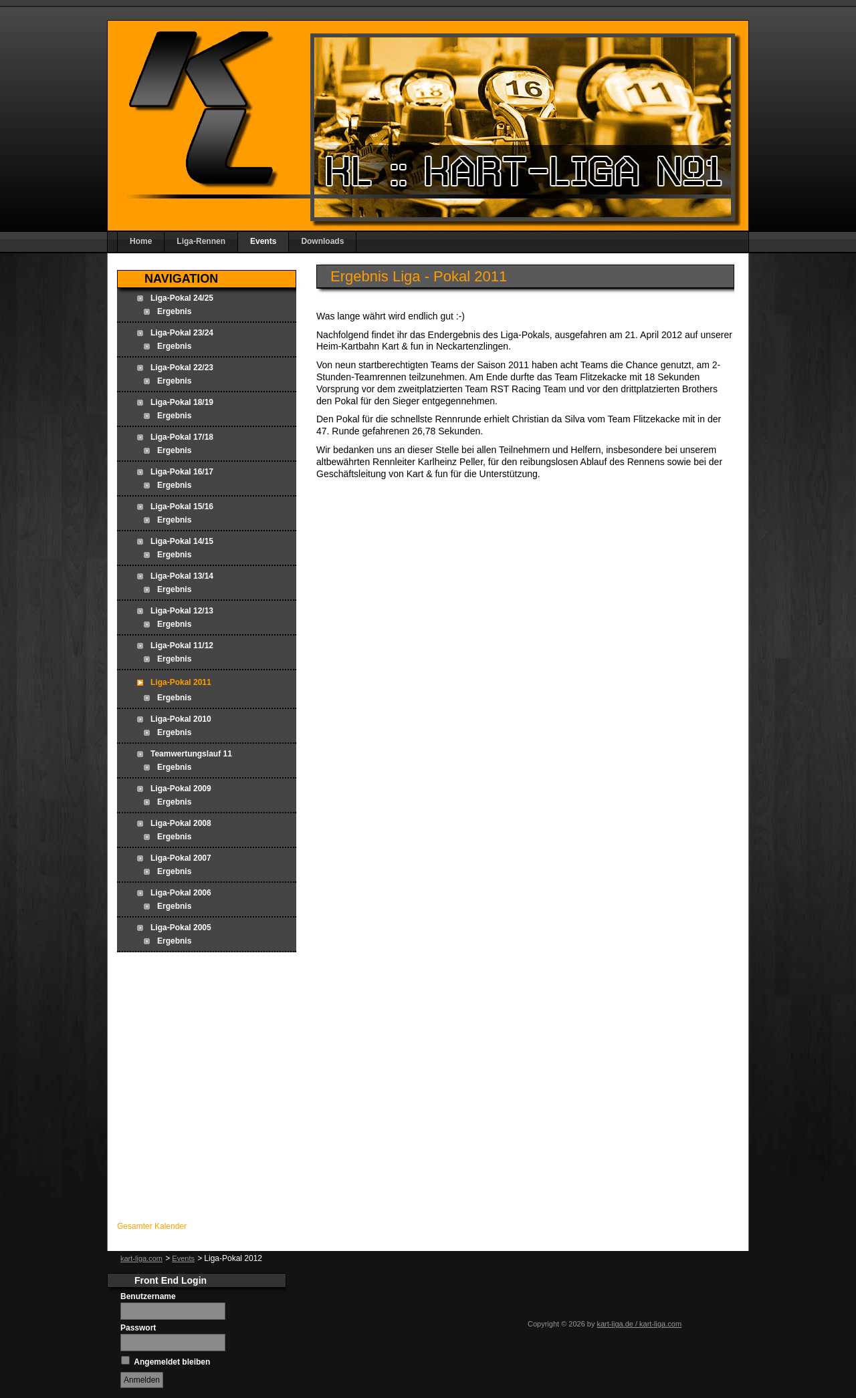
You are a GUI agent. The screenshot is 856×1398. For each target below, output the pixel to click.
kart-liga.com (141, 1258)
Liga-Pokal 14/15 (181, 541)
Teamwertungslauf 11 (191, 753)
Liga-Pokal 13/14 (181, 576)
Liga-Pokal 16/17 (181, 471)
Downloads (322, 241)
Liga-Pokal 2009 (180, 788)
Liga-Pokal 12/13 (181, 610)
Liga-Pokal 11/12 (181, 645)
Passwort (138, 1328)
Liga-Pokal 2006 (180, 892)
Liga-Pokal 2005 (180, 927)
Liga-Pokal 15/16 (181, 506)
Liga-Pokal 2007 (180, 858)
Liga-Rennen (201, 241)
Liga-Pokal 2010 (180, 719)
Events (263, 241)
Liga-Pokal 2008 (180, 823)
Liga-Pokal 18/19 (181, 402)
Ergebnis (174, 311)
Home (141, 241)
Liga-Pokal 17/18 (181, 437)
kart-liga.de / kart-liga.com (639, 1324)
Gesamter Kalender (152, 1226)
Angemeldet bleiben (172, 1362)
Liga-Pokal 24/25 (181, 298)
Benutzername (148, 1296)
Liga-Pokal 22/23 (181, 367)
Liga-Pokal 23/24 (181, 332)
